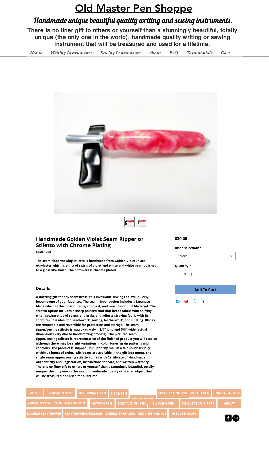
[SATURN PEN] (102, 403)
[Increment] (192, 274)
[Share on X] (203, 301)
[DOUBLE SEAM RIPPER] (44, 413)
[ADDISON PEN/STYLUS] (44, 403)
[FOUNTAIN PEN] (59, 392)
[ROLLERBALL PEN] (92, 393)
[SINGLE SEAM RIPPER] (198, 403)
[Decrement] (178, 274)
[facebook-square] (228, 418)
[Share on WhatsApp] (194, 301)
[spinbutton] (185, 274)
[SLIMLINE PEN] (163, 403)
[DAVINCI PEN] (75, 403)
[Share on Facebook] (177, 301)
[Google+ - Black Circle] (235, 418)
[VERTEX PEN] (200, 393)
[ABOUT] (229, 403)
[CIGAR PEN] (119, 393)
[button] (71, 52)
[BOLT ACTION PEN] (131, 403)
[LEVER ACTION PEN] (173, 393)
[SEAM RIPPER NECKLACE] (83, 413)
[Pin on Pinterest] (186, 301)
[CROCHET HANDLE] (152, 413)
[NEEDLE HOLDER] (184, 413)
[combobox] (205, 256)
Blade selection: (188, 248)
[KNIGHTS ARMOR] (226, 393)
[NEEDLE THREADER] (120, 413)
